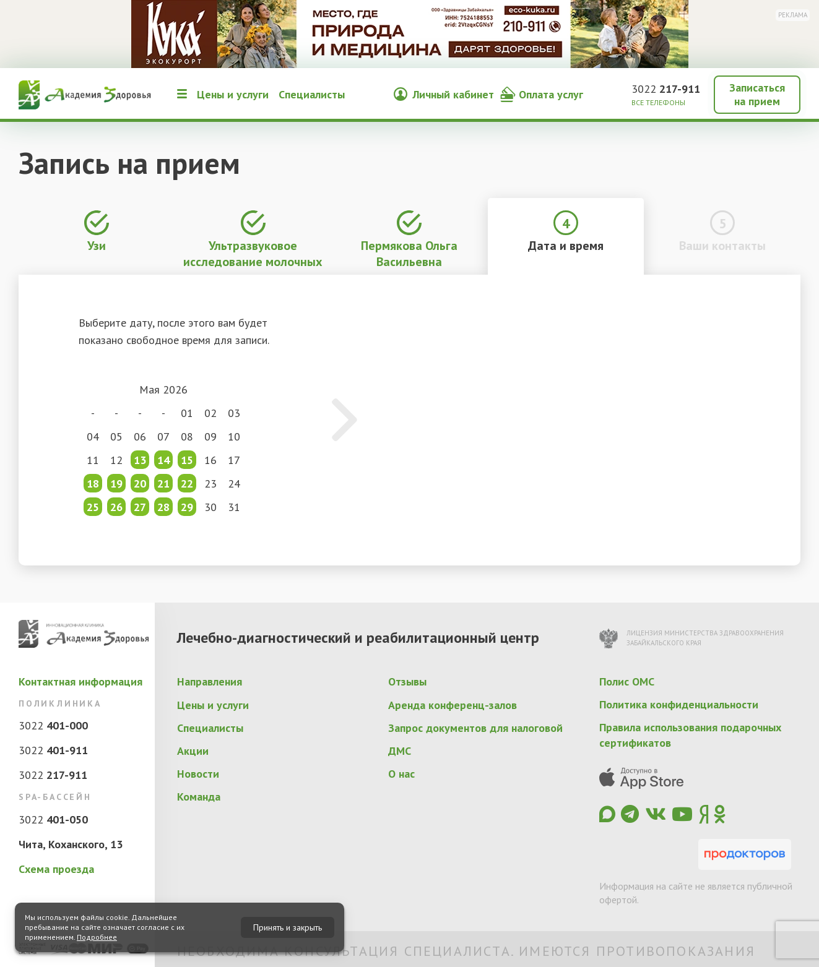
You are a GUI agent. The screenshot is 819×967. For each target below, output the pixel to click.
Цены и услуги (233, 94)
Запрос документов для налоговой (475, 728)
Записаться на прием (757, 94)
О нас (401, 774)
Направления (209, 681)
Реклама (792, 15)
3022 (665, 89)
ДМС (399, 751)
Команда (198, 796)
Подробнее (97, 937)
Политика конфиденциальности (678, 704)
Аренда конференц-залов (452, 705)
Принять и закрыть (287, 927)
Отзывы (407, 681)
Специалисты (312, 94)
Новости (198, 774)
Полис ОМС (626, 681)
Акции (193, 751)
